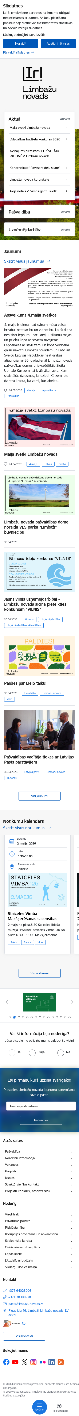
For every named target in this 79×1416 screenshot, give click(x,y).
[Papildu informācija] (23, 1323)
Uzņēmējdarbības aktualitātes (24, 625)
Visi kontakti (24, 1336)
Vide (9, 699)
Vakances (12, 1165)
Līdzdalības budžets (19, 1260)
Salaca (27, 942)
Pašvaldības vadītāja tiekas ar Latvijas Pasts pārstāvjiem (39, 759)
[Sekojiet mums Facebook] (6, 1362)
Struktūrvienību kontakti (22, 1184)
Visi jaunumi (39, 796)
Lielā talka (30, 693)
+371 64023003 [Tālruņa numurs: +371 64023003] (20, 1291)
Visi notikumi (39, 973)
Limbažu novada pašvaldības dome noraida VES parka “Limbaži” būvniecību (36, 527)
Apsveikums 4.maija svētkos (30, 315)
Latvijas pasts (32, 772)
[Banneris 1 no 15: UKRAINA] (39, 1002)
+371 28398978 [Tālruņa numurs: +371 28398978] (19, 1297)
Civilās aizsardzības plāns (22, 1247)
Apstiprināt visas (58, 43)
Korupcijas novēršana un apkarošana (31, 1234)
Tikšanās (12, 777)
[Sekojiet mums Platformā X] (24, 1362)
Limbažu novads (52, 693)
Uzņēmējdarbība (50, 619)
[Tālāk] (72, 1001)
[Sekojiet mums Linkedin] (51, 1362)
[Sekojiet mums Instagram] (33, 1362)
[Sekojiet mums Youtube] (15, 1361)
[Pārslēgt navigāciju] (39, 1407)
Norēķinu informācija (20, 1158)
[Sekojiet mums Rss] (61, 1362)
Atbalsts (29, 619)
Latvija (48, 464)
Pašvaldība (13, 395)
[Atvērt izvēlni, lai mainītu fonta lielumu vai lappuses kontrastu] (59, 1408)
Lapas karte (13, 1254)
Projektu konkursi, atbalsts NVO (27, 1191)
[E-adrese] (11, 1323)
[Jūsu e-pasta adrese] (41, 1106)
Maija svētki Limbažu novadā (31, 454)
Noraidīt (20, 43)
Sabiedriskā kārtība (18, 1241)
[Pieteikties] (41, 1120)
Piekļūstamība (15, 1227)
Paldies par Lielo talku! (25, 683)
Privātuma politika (17, 1221)
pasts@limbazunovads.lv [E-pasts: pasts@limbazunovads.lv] (25, 1304)
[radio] (14, 1052)
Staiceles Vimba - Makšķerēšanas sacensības (32, 916)
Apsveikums (49, 390)
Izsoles (10, 1178)
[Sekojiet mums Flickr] (42, 1361)
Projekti (10, 1171)
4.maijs (31, 390)
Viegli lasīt (12, 1214)
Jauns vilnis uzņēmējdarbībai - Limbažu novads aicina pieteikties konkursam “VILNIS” (35, 604)
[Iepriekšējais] (7, 1001)
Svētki (62, 464)
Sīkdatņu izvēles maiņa (21, 1267)
